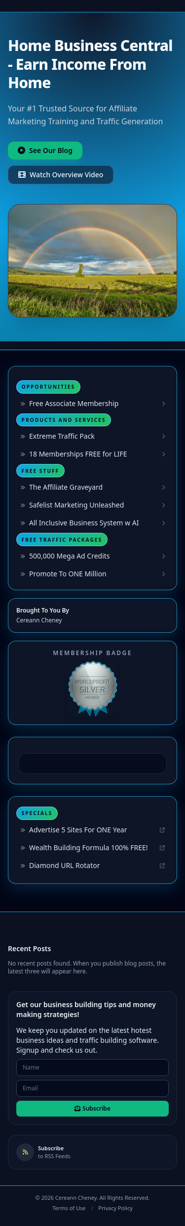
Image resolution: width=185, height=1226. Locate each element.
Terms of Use (68, 1208)
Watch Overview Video (60, 174)
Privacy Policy (115, 1208)
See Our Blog (45, 150)
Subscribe (92, 1108)
